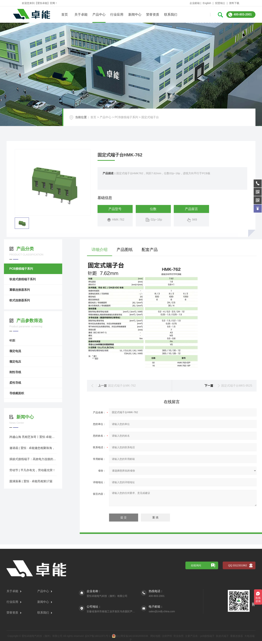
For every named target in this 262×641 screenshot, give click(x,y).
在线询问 (196, 621)
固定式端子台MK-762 (229, 385)
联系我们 (170, 14)
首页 (64, 14)
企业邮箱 (195, 3)
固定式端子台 (150, 117)
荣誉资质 (152, 14)
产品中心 (99, 14)
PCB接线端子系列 (126, 117)
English (207, 3)
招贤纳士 (220, 3)
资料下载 (234, 3)
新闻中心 (134, 14)
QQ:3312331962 (237, 621)
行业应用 (116, 14)
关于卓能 (81, 14)
